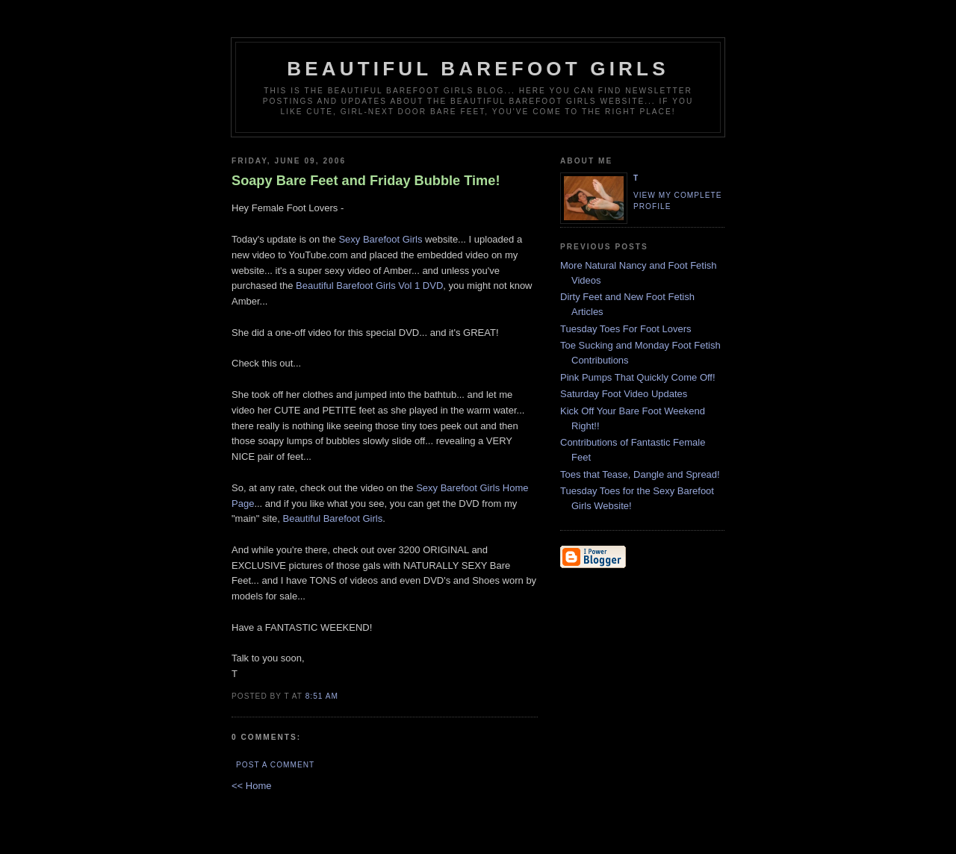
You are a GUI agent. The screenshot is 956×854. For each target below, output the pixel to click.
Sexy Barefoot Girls (380, 239)
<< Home (251, 785)
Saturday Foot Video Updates (623, 393)
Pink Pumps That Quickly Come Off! (638, 377)
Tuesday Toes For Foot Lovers (626, 328)
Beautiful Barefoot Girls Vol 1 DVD (369, 285)
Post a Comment (275, 765)
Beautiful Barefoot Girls (477, 68)
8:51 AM (321, 696)
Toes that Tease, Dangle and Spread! (640, 474)
